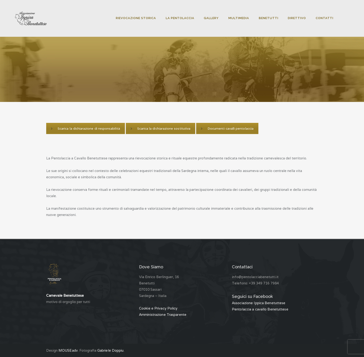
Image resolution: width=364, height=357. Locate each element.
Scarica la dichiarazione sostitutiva (159, 128)
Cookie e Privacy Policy (158, 308)
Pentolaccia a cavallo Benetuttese (260, 309)
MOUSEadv (68, 350)
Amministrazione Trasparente (163, 314)
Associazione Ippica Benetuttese (258, 303)
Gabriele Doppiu (110, 350)
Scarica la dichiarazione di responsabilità (85, 128)
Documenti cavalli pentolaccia (226, 128)
